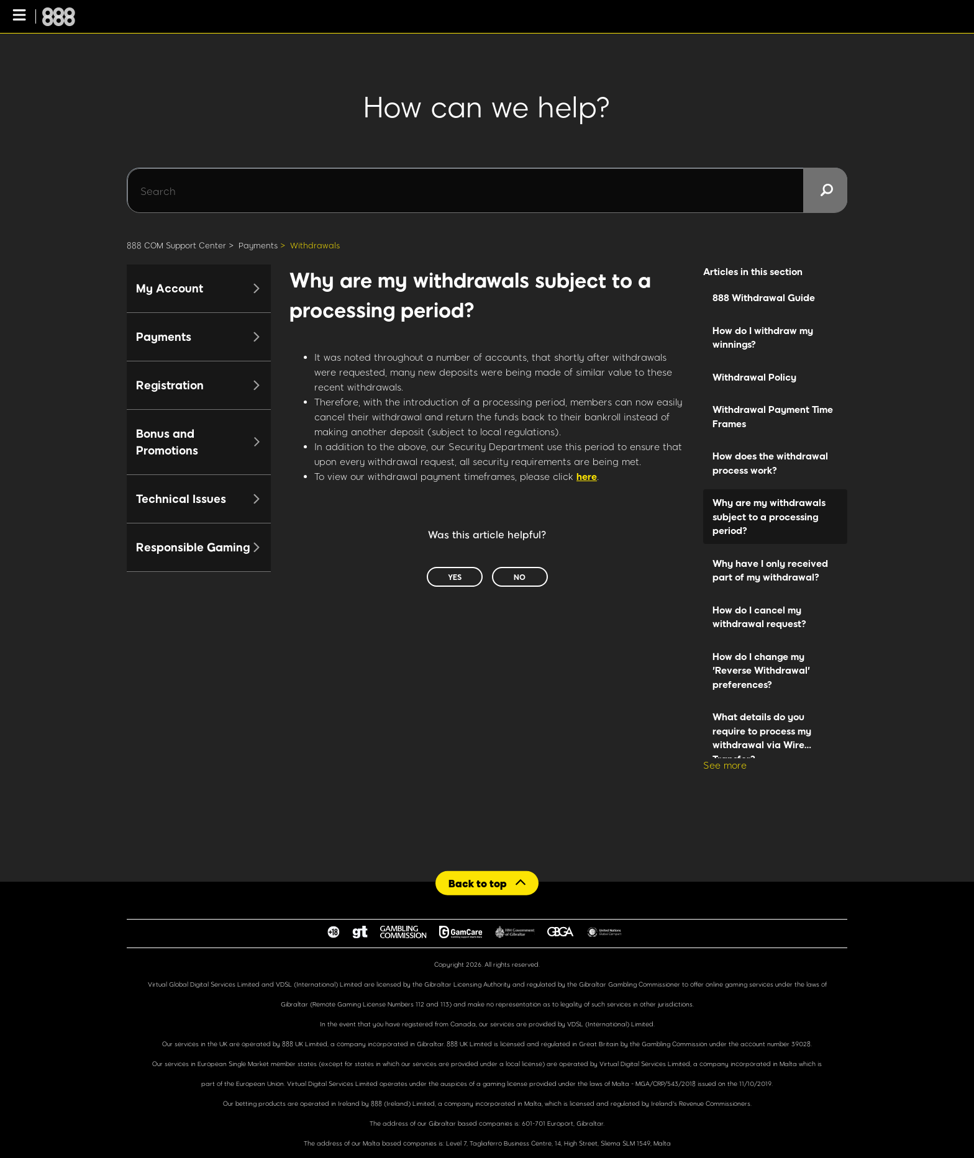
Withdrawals (315, 245)
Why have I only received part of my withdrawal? (770, 570)
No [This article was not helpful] (520, 576)
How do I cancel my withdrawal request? (759, 617)
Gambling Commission (675, 1043)
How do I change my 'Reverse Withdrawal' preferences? (761, 670)
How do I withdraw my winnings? (762, 337)
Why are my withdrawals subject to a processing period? (769, 516)
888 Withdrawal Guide (763, 297)
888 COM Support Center (176, 245)
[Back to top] (487, 883)
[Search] (487, 190)
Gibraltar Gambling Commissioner (629, 984)
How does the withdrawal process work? (770, 463)
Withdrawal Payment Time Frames (772, 416)
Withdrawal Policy (754, 376)
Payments (258, 245)
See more (725, 765)
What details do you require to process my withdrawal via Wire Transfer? (761, 734)
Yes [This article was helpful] (455, 576)
